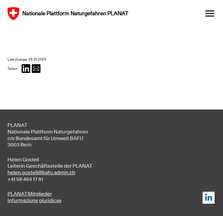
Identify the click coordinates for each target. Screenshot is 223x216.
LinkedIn (208, 197)
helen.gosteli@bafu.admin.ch (41, 172)
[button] (26, 68)
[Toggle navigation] (210, 13)
